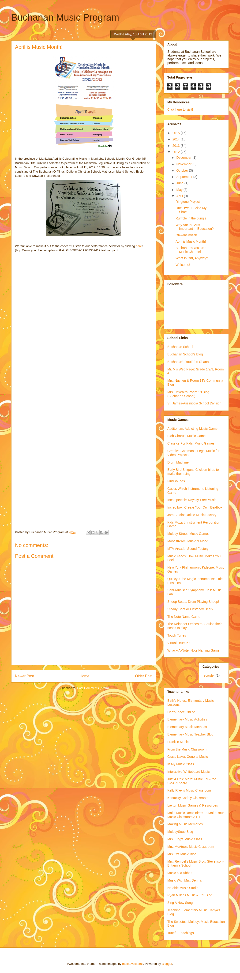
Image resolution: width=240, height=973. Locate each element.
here (139, 246)
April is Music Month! (191, 241)
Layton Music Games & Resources (192, 805)
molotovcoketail (132, 963)
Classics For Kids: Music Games (190, 443)
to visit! (187, 109)
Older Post (143, 676)
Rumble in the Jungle (191, 218)
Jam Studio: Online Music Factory (191, 515)
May (179, 190)
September (184, 177)
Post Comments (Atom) (93, 688)
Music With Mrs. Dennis (184, 880)
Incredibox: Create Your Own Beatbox (194, 507)
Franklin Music (177, 742)
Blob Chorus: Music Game (186, 436)
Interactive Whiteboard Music (188, 771)
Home (85, 676)
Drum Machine (178, 462)
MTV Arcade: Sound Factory (188, 549)
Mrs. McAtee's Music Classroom (190, 847)
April (180, 196)
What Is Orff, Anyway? (192, 258)
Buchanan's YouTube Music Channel (191, 250)
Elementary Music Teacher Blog (190, 734)
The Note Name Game (183, 616)
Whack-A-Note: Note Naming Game (193, 650)
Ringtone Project (188, 202)
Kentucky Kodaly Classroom (187, 798)
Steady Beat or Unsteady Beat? (190, 609)
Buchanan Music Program (65, 17)
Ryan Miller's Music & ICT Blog (189, 895)
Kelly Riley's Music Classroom (189, 790)
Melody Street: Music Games (188, 534)
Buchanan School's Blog (185, 354)
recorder (208, 675)
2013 (176, 145)
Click (171, 109)
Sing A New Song (180, 903)
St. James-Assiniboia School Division (194, 403)
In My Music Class (180, 764)
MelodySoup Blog (180, 831)
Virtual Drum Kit (178, 643)
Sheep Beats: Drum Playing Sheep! (193, 601)
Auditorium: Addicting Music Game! (192, 428)
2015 (176, 133)
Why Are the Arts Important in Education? (195, 227)
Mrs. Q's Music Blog (181, 854)
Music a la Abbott (179, 873)
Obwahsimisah (186, 235)
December (184, 157)
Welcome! (183, 265)
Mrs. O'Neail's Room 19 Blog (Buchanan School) (188, 394)
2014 (176, 139)
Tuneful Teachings (180, 933)
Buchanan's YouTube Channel (189, 362)
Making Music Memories (185, 824)
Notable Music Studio (182, 888)
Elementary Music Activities (187, 719)
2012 (176, 152)
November (184, 164)
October (182, 170)
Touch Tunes (176, 635)
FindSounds (176, 481)
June (180, 183)
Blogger (167, 963)
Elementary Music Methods (187, 727)
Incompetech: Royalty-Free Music (191, 500)
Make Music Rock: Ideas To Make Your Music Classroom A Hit (195, 815)
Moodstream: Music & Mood (187, 541)
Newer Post (24, 676)
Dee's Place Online (181, 712)
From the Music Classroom (186, 749)
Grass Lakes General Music (187, 756)
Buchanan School (180, 347)
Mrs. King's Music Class (184, 839)
